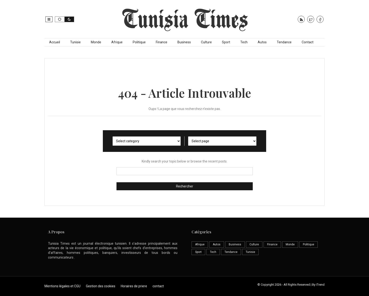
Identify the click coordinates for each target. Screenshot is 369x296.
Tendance (284, 42)
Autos (262, 42)
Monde (96, 42)
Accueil (54, 42)
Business (184, 42)
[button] (48, 19)
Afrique (117, 42)
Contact (307, 42)
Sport (226, 42)
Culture (206, 42)
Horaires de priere (134, 286)
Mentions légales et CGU (62, 286)
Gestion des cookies (100, 286)
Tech (244, 42)
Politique (139, 42)
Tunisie (75, 42)
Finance (161, 42)
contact (158, 286)
